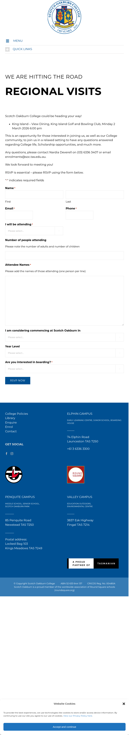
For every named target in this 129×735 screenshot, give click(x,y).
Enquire (11, 422)
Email (10, 208)
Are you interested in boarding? (28, 362)
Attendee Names (18, 265)
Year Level (12, 346)
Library (10, 418)
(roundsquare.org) (64, 590)
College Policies (16, 413)
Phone (71, 208)
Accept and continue (64, 726)
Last (68, 201)
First (8, 201)
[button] (124, 703)
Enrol (9, 427)
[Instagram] (11, 453)
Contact (11, 431)
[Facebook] (6, 453)
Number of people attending (25, 240)
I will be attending (19, 224)
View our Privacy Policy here (77, 715)
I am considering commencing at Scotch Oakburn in (42, 330)
